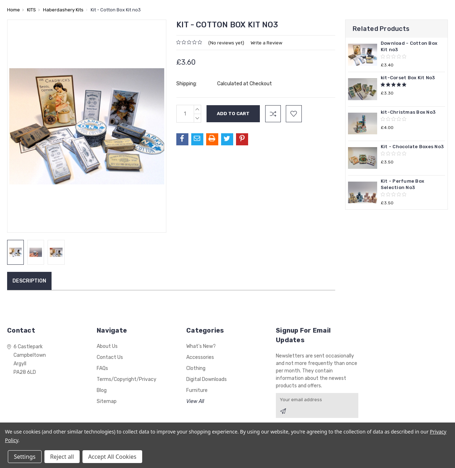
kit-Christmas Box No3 (408, 112)
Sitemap (107, 401)
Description (29, 281)
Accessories (200, 357)
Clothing (195, 368)
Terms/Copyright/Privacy (126, 379)
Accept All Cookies (112, 457)
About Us (107, 346)
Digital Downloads (206, 379)
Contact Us (110, 357)
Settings (25, 457)
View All (195, 401)
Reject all (62, 457)
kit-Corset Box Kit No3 (408, 77)
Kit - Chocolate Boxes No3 (412, 146)
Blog (102, 390)
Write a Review (266, 42)
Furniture (197, 390)
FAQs (102, 368)
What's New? (201, 346)
